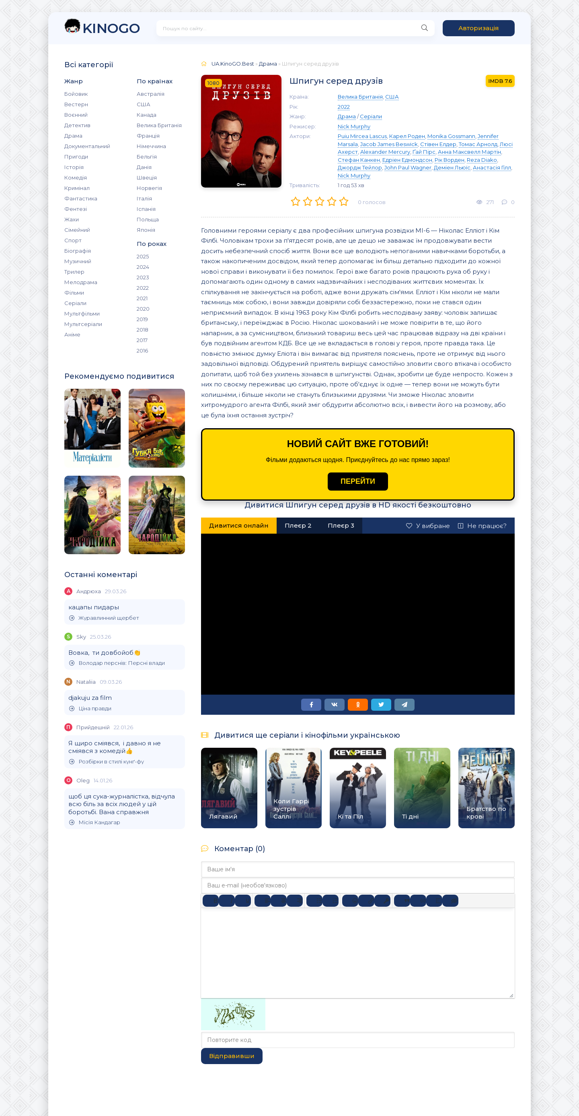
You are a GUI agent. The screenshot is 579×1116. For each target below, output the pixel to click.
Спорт (73, 240)
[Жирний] (211, 901)
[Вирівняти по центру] (279, 901)
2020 (143, 308)
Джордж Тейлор (360, 167)
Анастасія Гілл (492, 167)
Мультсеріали (83, 324)
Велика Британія (159, 125)
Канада (146, 114)
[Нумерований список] (330, 901)
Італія (144, 198)
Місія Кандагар (94, 822)
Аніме (72, 334)
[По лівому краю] (263, 901)
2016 (142, 350)
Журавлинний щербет (104, 618)
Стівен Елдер (438, 144)
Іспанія (146, 209)
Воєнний (76, 114)
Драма (73, 135)
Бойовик (76, 94)
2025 (143, 256)
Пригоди (76, 156)
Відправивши (232, 1056)
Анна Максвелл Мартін (469, 152)
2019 (142, 319)
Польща (148, 219)
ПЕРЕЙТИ (358, 481)
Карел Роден (407, 136)
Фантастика (80, 198)
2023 (143, 277)
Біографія (77, 251)
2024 (143, 267)
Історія (74, 167)
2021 (142, 298)
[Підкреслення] (243, 901)
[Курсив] (227, 901)
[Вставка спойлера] (434, 901)
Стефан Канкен (359, 160)
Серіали (75, 303)
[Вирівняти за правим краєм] (295, 901)
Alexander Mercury (385, 152)
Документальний (87, 146)
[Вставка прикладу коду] (418, 901)
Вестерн (76, 104)
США (143, 104)
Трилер (74, 271)
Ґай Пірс (424, 152)
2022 (143, 288)
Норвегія (149, 188)
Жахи (71, 219)
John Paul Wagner (407, 167)
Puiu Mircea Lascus (362, 136)
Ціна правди (90, 708)
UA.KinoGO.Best (232, 63)
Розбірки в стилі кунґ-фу (106, 761)
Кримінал (77, 188)
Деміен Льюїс (452, 167)
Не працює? (482, 526)
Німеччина (151, 146)
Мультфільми (82, 313)
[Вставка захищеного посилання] (382, 901)
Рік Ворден (449, 160)
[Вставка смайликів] (350, 901)
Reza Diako (482, 160)
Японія (146, 230)
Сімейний (77, 230)
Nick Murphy (354, 126)
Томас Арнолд (478, 144)
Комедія (75, 177)
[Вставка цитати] (402, 901)
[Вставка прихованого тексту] (450, 901)
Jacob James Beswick (389, 144)
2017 (142, 340)
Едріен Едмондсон (407, 160)
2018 (142, 329)
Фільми (74, 292)
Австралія (150, 94)
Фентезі (75, 209)
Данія (144, 167)
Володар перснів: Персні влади (117, 663)
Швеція (147, 177)
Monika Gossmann (451, 136)
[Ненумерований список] (314, 901)
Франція (148, 135)
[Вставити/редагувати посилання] (366, 901)
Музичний (77, 261)
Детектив (77, 125)
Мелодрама (80, 282)
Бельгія (147, 156)
